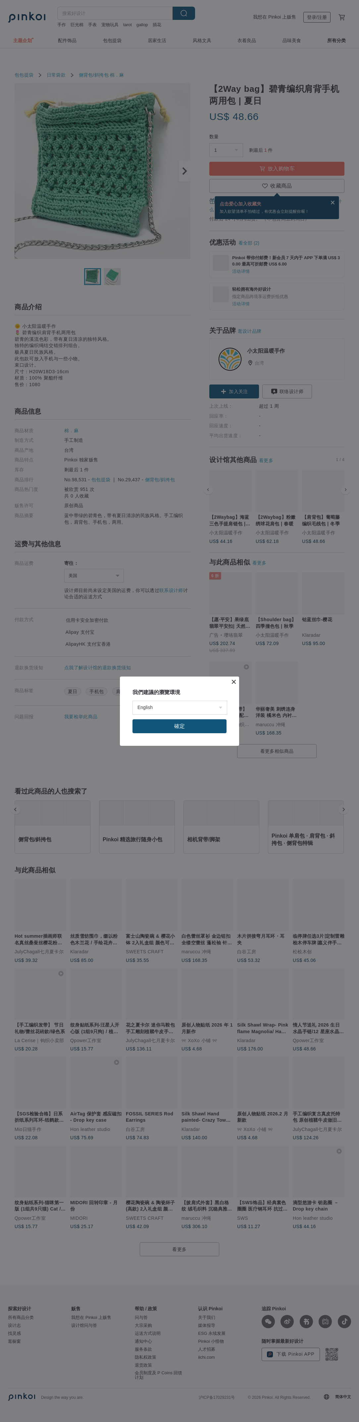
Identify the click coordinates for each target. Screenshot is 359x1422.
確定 (179, 726)
